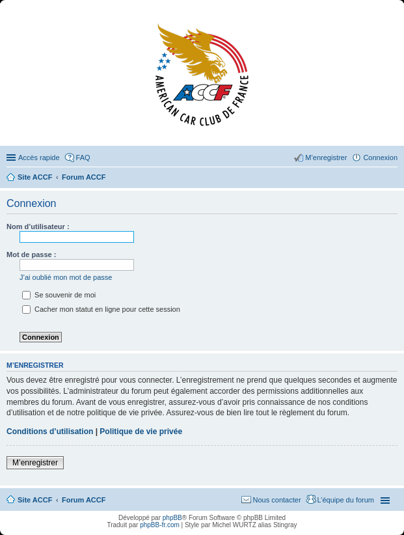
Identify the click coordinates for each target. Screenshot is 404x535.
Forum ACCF (83, 500)
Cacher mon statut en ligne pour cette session (101, 309)
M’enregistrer (35, 462)
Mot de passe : (31, 254)
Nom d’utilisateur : (38, 226)
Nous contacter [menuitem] (277, 500)
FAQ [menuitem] (83, 157)
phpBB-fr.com (160, 524)
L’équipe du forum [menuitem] (345, 500)
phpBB (172, 517)
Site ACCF (35, 500)
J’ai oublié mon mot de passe (66, 277)
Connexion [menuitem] (380, 157)
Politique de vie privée (141, 431)
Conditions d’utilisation (50, 431)
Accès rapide (39, 157)
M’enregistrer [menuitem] (326, 157)
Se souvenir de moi (59, 295)
